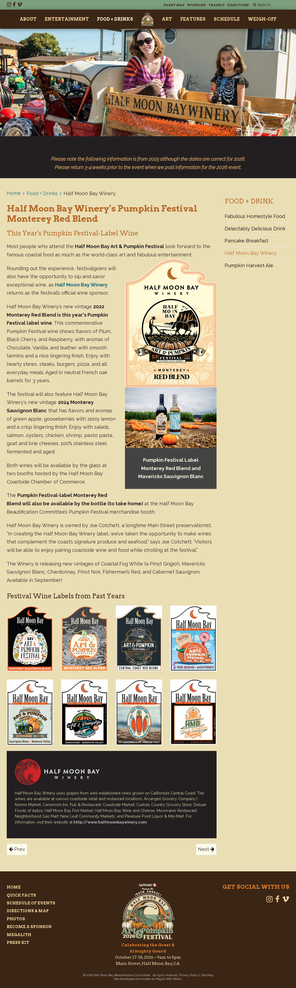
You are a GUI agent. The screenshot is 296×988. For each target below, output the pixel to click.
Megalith (19, 935)
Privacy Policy (189, 975)
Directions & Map (28, 911)
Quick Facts (21, 895)
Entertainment (67, 19)
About (28, 19)
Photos (16, 919)
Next (206, 849)
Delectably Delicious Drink (255, 228)
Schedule (227, 19)
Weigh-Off (262, 19)
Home (14, 193)
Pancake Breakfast (246, 241)
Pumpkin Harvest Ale (249, 265)
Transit (216, 5)
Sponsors (196, 5)
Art (167, 19)
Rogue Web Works (169, 979)
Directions (238, 5)
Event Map (173, 5)
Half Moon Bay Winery (251, 253)
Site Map (207, 975)
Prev (17, 849)
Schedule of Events (31, 903)
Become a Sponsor (29, 927)
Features (193, 19)
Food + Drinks (115, 19)
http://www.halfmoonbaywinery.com (110, 822)
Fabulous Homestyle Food (255, 216)
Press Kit (18, 942)
